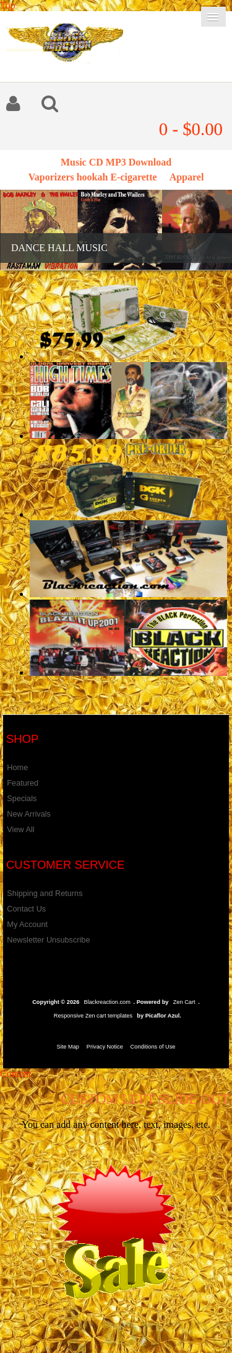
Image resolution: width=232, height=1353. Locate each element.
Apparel (187, 177)
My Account (27, 924)
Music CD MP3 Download (116, 162)
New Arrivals (29, 813)
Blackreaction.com (107, 1002)
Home (17, 767)
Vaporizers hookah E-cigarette (92, 177)
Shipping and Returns (44, 893)
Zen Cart (184, 1002)
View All (20, 829)
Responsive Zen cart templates (93, 1016)
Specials (22, 798)
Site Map (68, 1047)
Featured (22, 782)
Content (16, 1073)
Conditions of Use (153, 1047)
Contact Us (26, 908)
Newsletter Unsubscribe (48, 939)
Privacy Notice (105, 1047)
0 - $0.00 (191, 129)
